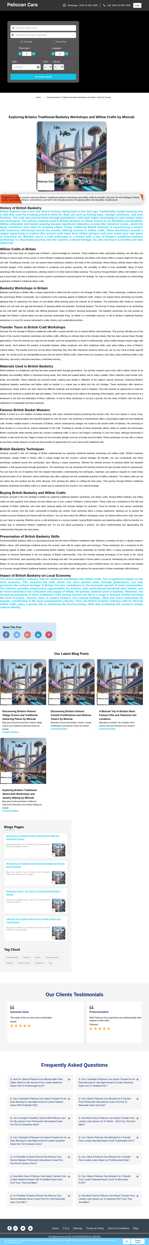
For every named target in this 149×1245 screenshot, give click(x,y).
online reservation (52, 957)
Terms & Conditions (118, 1228)
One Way (28, 41)
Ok (127, 1241)
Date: (14, 62)
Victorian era (39, 963)
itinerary (38, 957)
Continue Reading (10, 732)
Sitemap (77, 1228)
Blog (135, 1228)
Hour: (47, 65)
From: (18, 28)
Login (137, 5)
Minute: (58, 65)
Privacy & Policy (95, 1228)
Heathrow (9, 963)
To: (17, 35)
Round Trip (61, 41)
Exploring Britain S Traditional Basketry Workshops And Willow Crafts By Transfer (79, 97)
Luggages (56, 48)
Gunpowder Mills (12, 957)
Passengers (24, 48)
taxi (50, 963)
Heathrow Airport (24, 963)
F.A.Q (66, 1228)
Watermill (26, 957)
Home (38, 97)
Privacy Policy (138, 1241)
